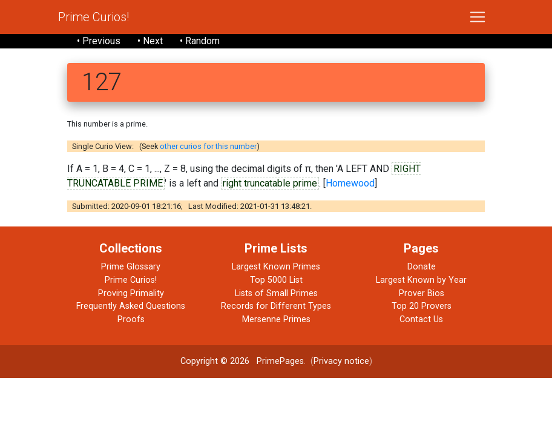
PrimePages (280, 361)
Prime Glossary (130, 267)
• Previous (98, 41)
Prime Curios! (93, 17)
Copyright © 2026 (214, 361)
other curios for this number (208, 146)
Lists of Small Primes (276, 293)
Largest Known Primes (276, 267)
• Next (150, 41)
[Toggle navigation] (477, 16)
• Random (200, 41)
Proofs (131, 319)
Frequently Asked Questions (130, 306)
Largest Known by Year (421, 280)
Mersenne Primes (276, 319)
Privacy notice (341, 361)
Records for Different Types (276, 306)
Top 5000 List (276, 280)
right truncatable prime (270, 183)
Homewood (350, 183)
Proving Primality (131, 293)
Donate (421, 267)
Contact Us (421, 319)
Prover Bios (421, 293)
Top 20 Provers (422, 306)
